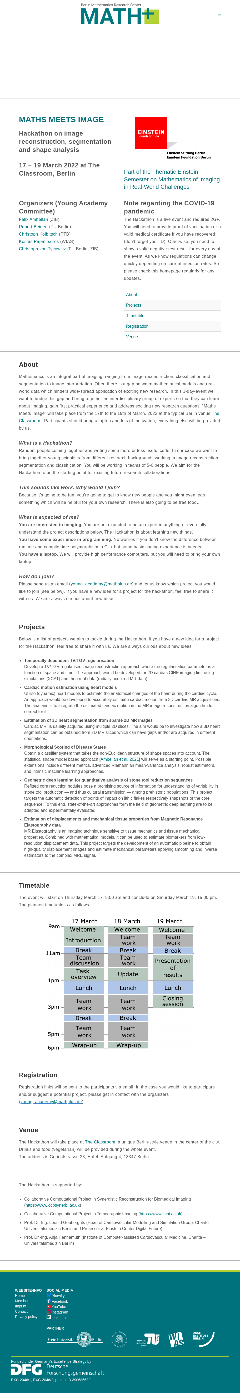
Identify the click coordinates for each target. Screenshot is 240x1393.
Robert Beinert (33, 227)
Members (22, 1301)
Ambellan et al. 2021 (120, 759)
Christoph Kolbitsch (38, 234)
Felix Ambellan (33, 219)
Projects (133, 305)
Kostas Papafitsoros (39, 241)
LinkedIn (56, 1318)
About (131, 294)
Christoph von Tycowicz (42, 249)
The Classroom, (101, 1142)
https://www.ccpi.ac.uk (160, 1214)
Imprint (20, 1306)
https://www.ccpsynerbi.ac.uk (52, 1205)
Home (20, 1296)
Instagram (57, 1312)
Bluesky (56, 1296)
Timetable (135, 316)
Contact (21, 1311)
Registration (137, 326)
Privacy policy (26, 1317)
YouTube (56, 1307)
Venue (132, 337)
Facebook (57, 1301)
